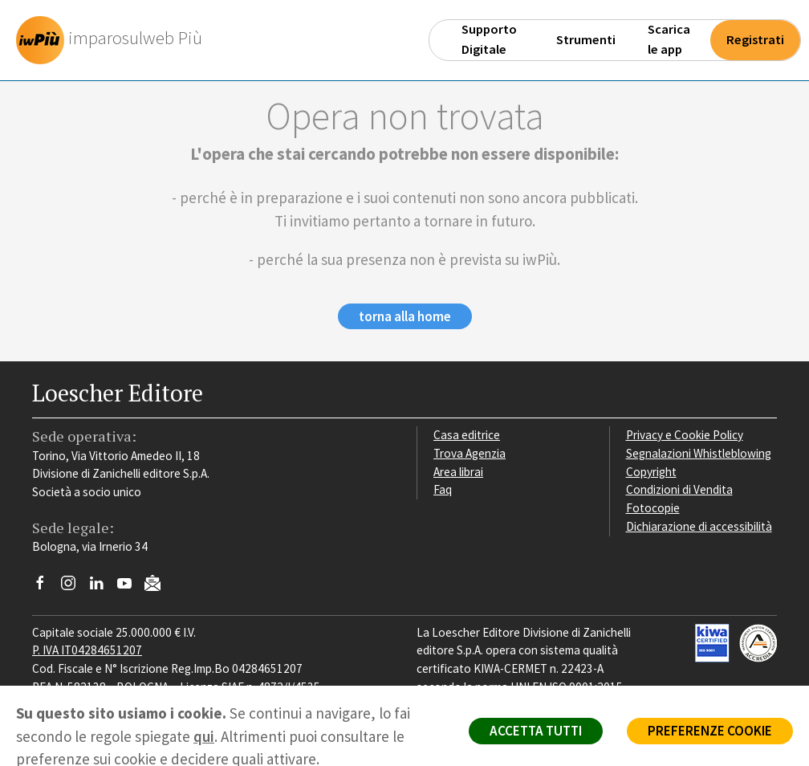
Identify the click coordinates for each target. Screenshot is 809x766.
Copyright (651, 471)
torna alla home (405, 316)
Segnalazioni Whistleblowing (698, 453)
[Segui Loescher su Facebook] (46, 587)
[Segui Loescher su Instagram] (74, 587)
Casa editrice (466, 434)
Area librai (458, 471)
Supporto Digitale (489, 39)
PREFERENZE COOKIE (710, 731)
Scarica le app (669, 39)
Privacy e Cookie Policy (684, 434)
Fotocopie (653, 507)
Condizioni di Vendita (679, 489)
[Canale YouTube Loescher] (130, 587)
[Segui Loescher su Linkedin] (102, 587)
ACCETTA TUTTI (536, 731)
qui (203, 736)
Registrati (755, 39)
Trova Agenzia (469, 453)
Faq (442, 489)
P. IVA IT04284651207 (87, 650)
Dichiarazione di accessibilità (699, 526)
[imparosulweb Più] (113, 40)
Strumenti (586, 39)
